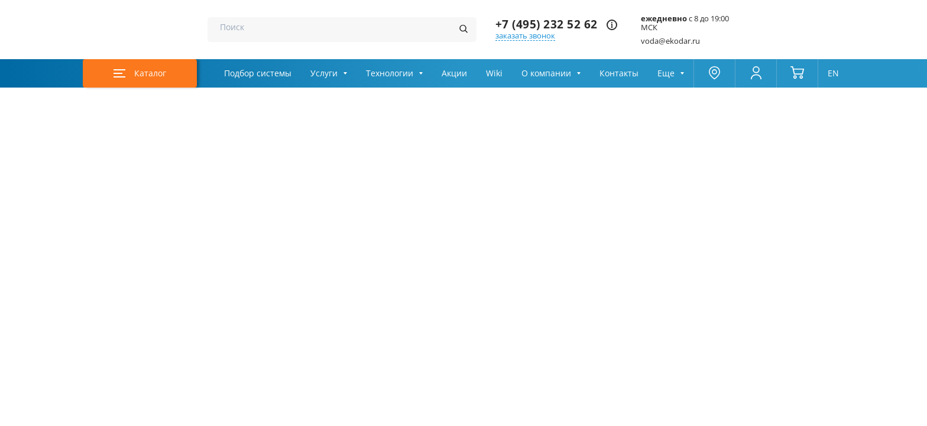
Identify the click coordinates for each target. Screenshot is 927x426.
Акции (454, 73)
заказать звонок (525, 35)
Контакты (618, 73)
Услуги (324, 73)
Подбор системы (257, 73)
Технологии (389, 73)
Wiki (494, 73)
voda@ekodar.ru (670, 41)
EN (833, 73)
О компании (546, 73)
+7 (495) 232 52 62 (546, 24)
